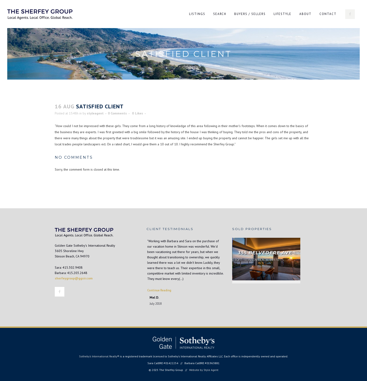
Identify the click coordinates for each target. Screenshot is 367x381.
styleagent (95, 113)
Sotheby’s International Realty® (99, 356)
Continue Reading (159, 290)
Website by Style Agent (203, 370)
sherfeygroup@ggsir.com (74, 278)
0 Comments (117, 113)
